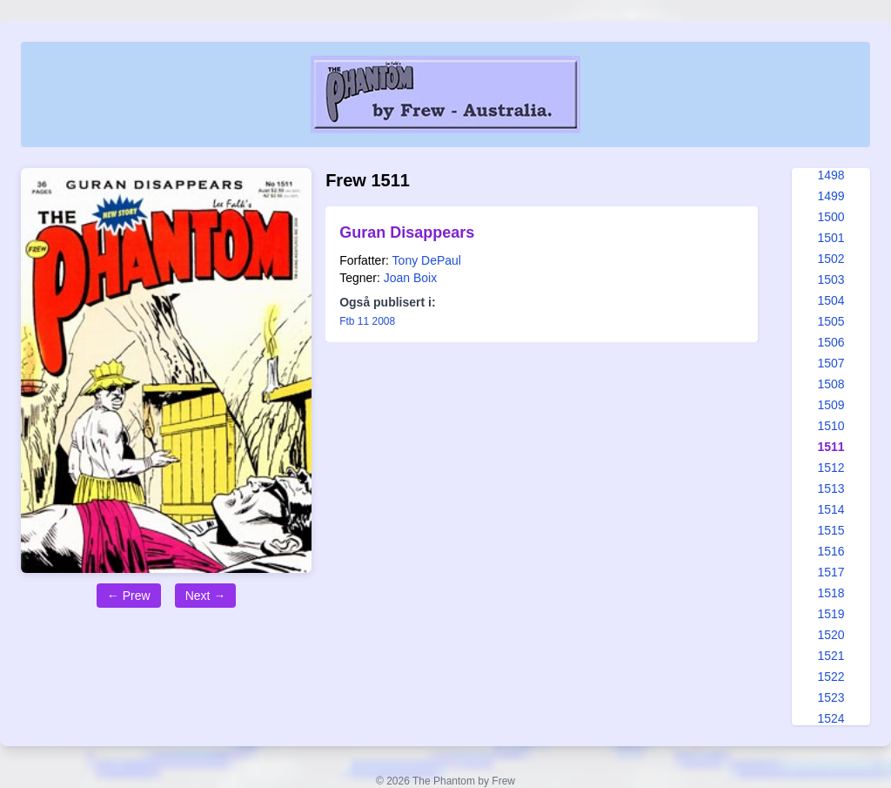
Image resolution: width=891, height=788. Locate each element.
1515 (830, 530)
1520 (830, 635)
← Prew (129, 596)
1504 (830, 300)
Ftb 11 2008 (367, 321)
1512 (830, 468)
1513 (830, 488)
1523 (830, 697)
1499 (830, 196)
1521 (830, 656)
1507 (830, 363)
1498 (830, 175)
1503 (830, 279)
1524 (830, 718)
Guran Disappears (406, 232)
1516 (830, 551)
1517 (830, 572)
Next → (205, 596)
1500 (830, 217)
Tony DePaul (426, 260)
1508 (830, 384)
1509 (830, 405)
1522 (830, 677)
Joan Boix (410, 278)
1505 (830, 321)
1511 (830, 447)
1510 (830, 426)
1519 (830, 614)
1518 (830, 593)
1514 (830, 509)
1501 (830, 238)
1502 (830, 259)
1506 (830, 342)
